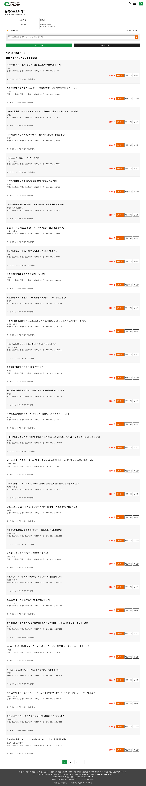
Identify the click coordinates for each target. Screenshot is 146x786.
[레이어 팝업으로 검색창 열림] (141, 3)
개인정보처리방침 (60, 783)
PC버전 (89, 783)
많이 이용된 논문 (107, 45)
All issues (39, 45)
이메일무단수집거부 (76, 783)
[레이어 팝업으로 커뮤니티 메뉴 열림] (134, 3)
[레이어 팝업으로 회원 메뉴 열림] (130, 3)
